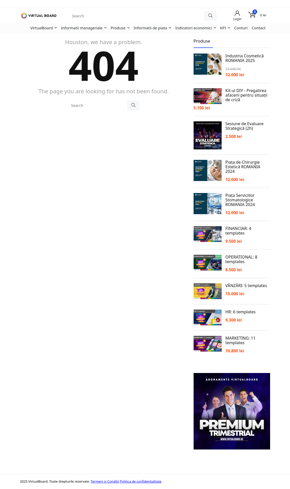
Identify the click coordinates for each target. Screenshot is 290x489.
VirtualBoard (41, 27)
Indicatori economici (193, 27)
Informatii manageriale (82, 27)
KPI (223, 27)
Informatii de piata (150, 27)
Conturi (241, 27)
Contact (259, 27)
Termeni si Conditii (105, 481)
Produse (118, 27)
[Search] (210, 16)
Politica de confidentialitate (140, 481)
